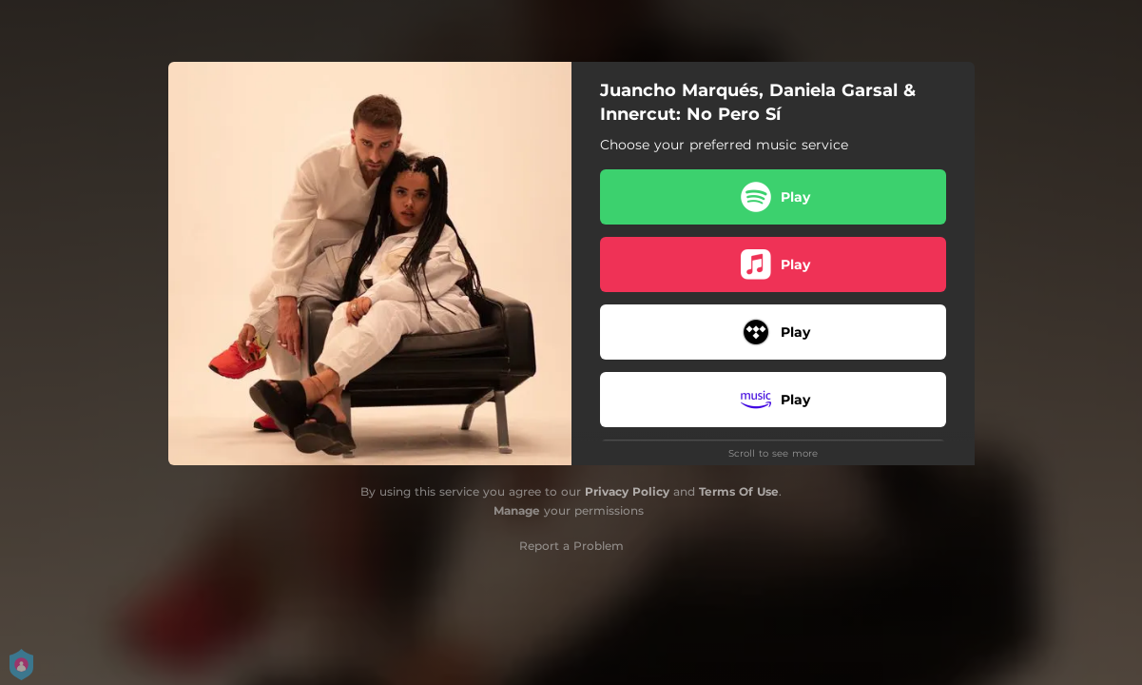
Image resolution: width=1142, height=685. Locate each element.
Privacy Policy (627, 491)
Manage (517, 510)
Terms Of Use (739, 491)
